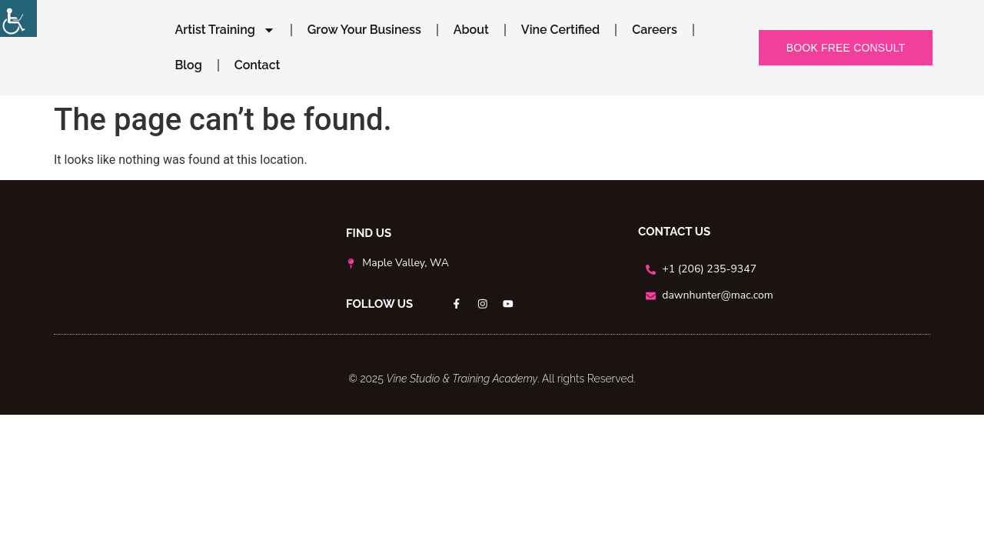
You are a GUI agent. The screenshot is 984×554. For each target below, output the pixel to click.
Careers (654, 29)
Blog (188, 65)
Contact (257, 65)
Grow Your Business (364, 29)
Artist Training (224, 30)
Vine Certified (560, 29)
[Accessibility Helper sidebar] (18, 18)
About (471, 29)
